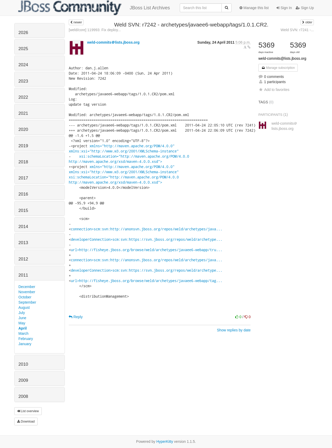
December (26, 287)
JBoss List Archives (94, 7)
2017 (23, 178)
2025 (23, 48)
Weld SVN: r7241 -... (297, 30)
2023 (23, 81)
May (21, 323)
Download (26, 421)
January (24, 344)
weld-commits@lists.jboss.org (282, 58)
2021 (23, 113)
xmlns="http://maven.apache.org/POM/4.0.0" (132, 145)
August (24, 307)
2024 (23, 64)
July (21, 313)
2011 (23, 275)
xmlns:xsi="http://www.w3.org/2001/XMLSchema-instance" (124, 151)
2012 (23, 259)
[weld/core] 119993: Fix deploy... (95, 30)
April (22, 328)
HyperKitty (164, 441)
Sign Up (305, 8)
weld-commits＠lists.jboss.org (113, 42)
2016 (23, 194)
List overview (28, 411)
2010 (23, 364)
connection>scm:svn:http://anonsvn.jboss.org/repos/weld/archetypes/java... (146, 228)
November (26, 292)
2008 (23, 396)
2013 (23, 242)
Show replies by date (234, 330)
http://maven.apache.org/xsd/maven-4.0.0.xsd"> (115, 161)
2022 (23, 97)
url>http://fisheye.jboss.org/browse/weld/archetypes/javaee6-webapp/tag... (146, 280)
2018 (23, 161)
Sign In (284, 8)
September (27, 302)
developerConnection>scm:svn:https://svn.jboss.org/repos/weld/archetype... (146, 239)
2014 (23, 226)
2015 (23, 210)
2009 (23, 380)
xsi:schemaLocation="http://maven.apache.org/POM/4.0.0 (134, 156)
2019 (23, 145)
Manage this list (254, 8)
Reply (76, 317)
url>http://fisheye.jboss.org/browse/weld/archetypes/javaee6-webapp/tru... (146, 249)
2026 (23, 32)
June (22, 318)
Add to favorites (273, 90)
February (25, 339)
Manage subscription (278, 68)
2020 (23, 129)
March (23, 333)
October (24, 297)
